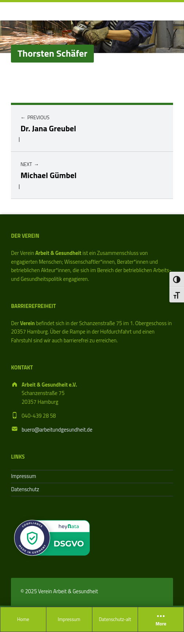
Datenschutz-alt (115, 619)
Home (23, 619)
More (161, 619)
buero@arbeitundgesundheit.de (57, 430)
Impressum (69, 619)
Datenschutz (25, 489)
